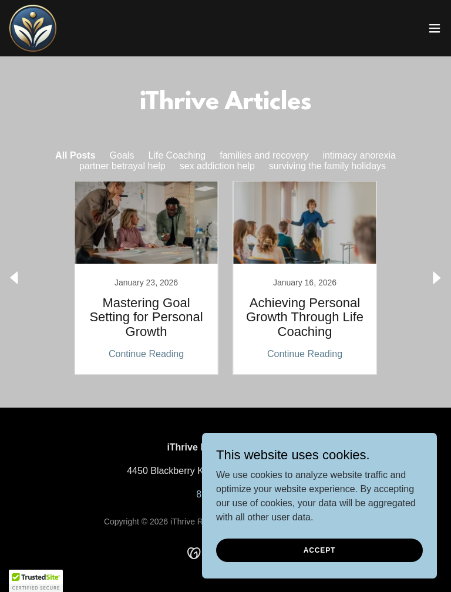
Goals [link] (122, 155)
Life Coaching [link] (177, 155)
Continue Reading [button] (146, 354)
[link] (32, 28)
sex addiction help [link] (217, 166)
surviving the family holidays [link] (327, 166)
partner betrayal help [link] (122, 166)
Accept (319, 550)
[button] (434, 28)
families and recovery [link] (264, 155)
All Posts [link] (75, 155)
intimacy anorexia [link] (359, 155)
